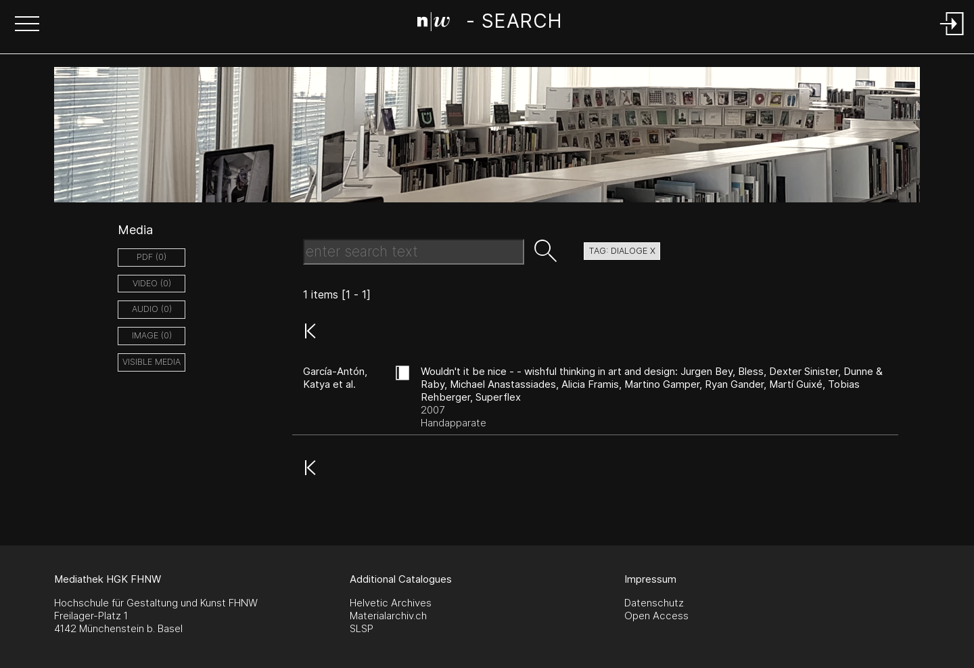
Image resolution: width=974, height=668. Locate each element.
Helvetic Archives (391, 602)
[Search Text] (413, 252)
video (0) (152, 283)
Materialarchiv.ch (388, 615)
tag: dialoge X (621, 251)
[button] (27, 25)
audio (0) (152, 309)
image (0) (152, 335)
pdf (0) (151, 257)
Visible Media (151, 362)
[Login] (952, 36)
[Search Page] (489, 23)
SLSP (361, 628)
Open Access (656, 615)
